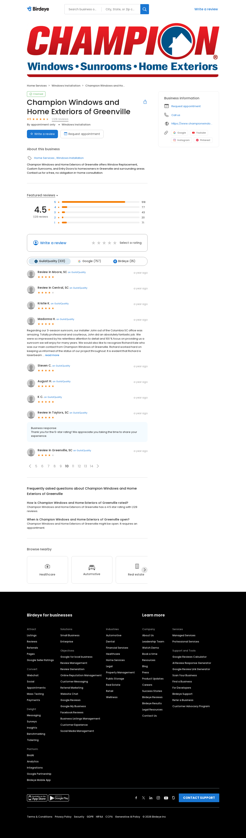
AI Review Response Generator (191, 662)
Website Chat (69, 693)
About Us (148, 635)
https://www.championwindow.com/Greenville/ (192, 123)
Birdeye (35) (123, 261)
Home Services (37, 86)
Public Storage (115, 678)
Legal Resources (152, 709)
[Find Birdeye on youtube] (166, 797)
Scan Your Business (184, 675)
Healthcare (113, 653)
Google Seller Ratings (40, 659)
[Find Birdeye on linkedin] (150, 797)
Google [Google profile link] (179, 132)
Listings (32, 635)
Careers (147, 684)
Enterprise (66, 641)
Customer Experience (74, 724)
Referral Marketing (71, 687)
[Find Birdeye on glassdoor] (173, 797)
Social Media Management (77, 730)
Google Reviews (70, 699)
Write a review (206, 9)
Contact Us (149, 715)
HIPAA (99, 816)
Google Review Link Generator (191, 668)
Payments (33, 699)
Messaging (34, 715)
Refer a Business (182, 699)
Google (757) (88, 261)
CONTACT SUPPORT (199, 797)
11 (73, 465)
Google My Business (73, 706)
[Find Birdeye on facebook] (136, 797)
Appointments (36, 687)
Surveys (32, 721)
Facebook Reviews (71, 712)
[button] (30, 466)
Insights (32, 727)
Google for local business (76, 656)
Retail (109, 690)
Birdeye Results (152, 703)
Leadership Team (153, 641)
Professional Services (185, 641)
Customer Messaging (74, 681)
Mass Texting (35, 693)
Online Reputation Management (81, 675)
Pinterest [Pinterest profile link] (203, 140)
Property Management (120, 672)
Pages (31, 653)
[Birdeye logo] (39, 9)
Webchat (33, 675)
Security (79, 816)
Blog (145, 666)
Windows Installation (66, 86)
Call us (175, 115)
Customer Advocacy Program (191, 706)
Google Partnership (39, 773)
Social (30, 681)
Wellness (112, 697)
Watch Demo (150, 647)
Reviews (32, 641)
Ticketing (33, 739)
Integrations (35, 767)
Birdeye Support (182, 693)
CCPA (109, 816)
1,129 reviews (60, 119)
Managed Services (183, 635)
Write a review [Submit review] (42, 134)
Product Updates (153, 678)
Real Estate (113, 684)
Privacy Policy (63, 816)
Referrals (32, 647)
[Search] (144, 9)
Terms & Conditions (39, 816)
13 (85, 465)
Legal (109, 666)
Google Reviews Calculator (189, 656)
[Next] (144, 569)
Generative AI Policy (127, 816)
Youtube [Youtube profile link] (199, 132)
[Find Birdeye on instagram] (158, 797)
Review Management (73, 662)
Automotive (113, 635)
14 (91, 465)
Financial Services (117, 647)
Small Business (70, 635)
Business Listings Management (80, 718)
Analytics (33, 761)
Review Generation (72, 668)
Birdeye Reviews (152, 697)
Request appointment (186, 106)
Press (145, 672)
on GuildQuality (77, 271)
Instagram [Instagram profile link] (181, 140)
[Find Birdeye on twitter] (143, 797)
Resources (148, 659)
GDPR (90, 816)
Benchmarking (36, 733)
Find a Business (182, 681)
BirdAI (30, 755)
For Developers (181, 687)
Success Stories (152, 690)
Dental (110, 641)
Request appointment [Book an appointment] (82, 134)
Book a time (149, 653)
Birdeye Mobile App (39, 779)
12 (79, 465)
